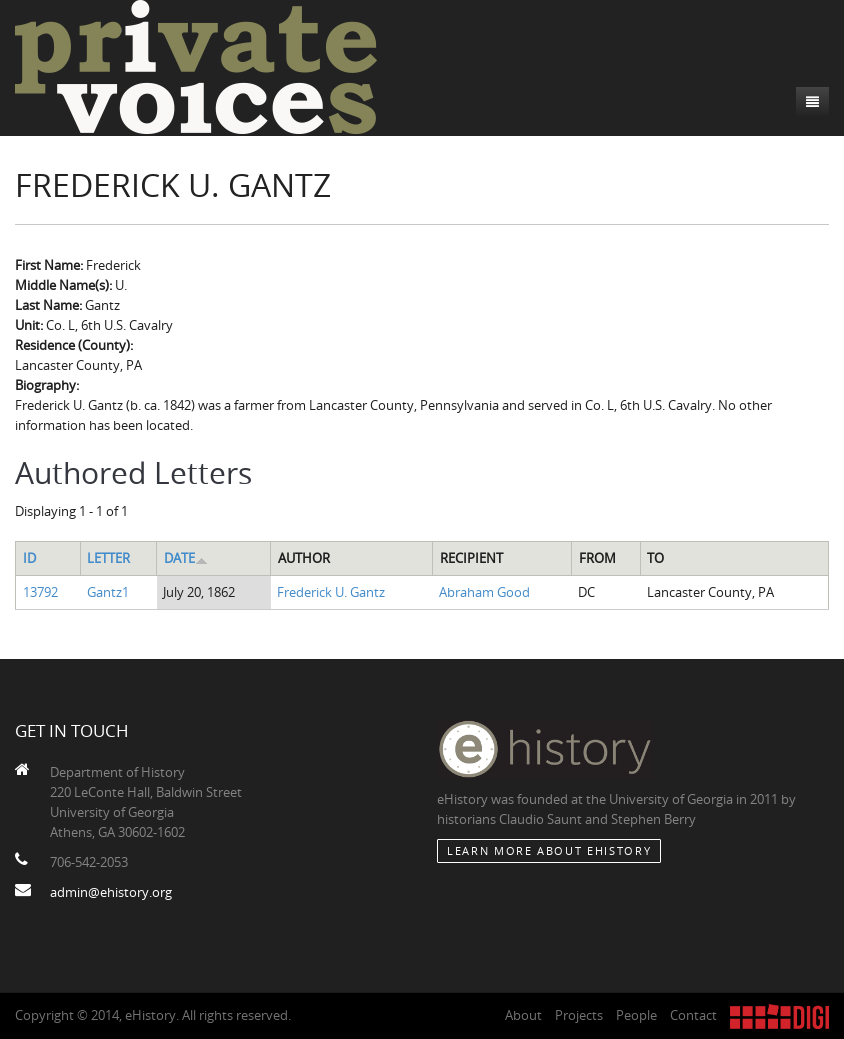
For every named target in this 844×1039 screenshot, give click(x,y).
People (636, 1015)
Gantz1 (108, 592)
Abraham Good (484, 592)
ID (29, 558)
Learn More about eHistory (549, 850)
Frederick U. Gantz (331, 592)
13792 (40, 592)
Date (186, 558)
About (523, 1015)
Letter (108, 558)
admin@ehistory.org (111, 892)
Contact (693, 1015)
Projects (579, 1015)
